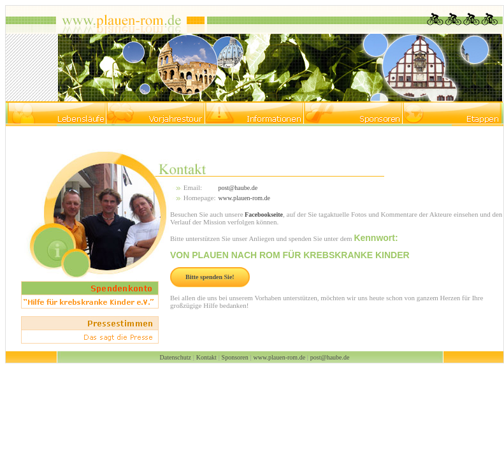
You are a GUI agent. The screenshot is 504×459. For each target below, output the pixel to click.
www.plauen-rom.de (244, 197)
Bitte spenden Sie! (209, 276)
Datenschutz (175, 357)
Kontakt (206, 357)
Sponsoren (235, 357)
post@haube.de (237, 187)
